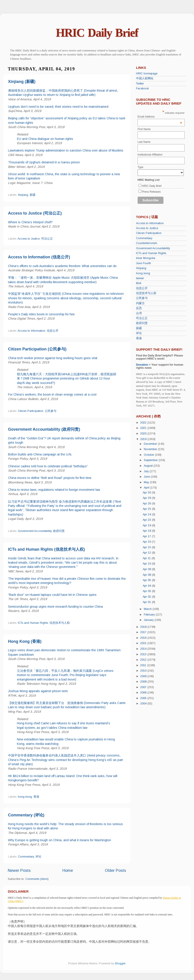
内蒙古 (140, 303)
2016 (143, 637)
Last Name (144, 141)
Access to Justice (29, 238)
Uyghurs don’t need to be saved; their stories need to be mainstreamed (58, 106)
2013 (143, 654)
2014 (143, 648)
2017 (143, 632)
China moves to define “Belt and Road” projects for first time (49, 478)
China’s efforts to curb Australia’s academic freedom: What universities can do (62, 266)
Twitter (140, 83)
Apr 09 (147, 569)
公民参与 (50, 411)
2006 (143, 692)
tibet (138, 283)
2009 (143, 676)
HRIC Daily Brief (97, 32)
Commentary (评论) (26, 815)
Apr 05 (147, 580)
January (149, 620)
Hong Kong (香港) (24, 641)
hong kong (25, 796)
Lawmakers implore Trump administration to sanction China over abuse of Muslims (65, 150)
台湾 (139, 313)
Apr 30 (147, 492)
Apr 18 (147, 530)
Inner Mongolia (145, 258)
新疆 (32, 194)
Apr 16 (147, 541)
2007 (143, 687)
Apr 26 (147, 503)
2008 (143, 681)
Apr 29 (147, 497)
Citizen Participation (30, 411)
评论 (38, 856)
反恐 (139, 308)
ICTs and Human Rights (33, 622)
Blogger (120, 963)
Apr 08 (147, 574)
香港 (36, 796)
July (147, 471)
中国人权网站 (144, 78)
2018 (143, 626)
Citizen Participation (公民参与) (37, 349)
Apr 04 (147, 585)
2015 (143, 643)
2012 (143, 659)
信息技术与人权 (60, 622)
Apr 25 (147, 508)
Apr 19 (147, 525)
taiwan (140, 278)
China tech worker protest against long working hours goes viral (52, 358)
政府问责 (59, 531)
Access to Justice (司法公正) (35, 213)
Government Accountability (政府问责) (44, 429)
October (149, 454)
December (151, 443)
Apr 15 (147, 547)
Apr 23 (147, 519)
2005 (143, 698)
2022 (143, 422)
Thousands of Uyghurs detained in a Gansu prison (44, 162)
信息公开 (52, 330)
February (150, 614)
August (148, 465)
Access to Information (31, 330)
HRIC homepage (146, 73)
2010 (143, 670)
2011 (143, 665)
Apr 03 (147, 591)
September (151, 460)
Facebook (142, 88)
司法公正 (47, 238)
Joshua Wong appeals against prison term (38, 691)
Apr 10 (147, 563)
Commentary (26, 856)
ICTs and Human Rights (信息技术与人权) (46, 549)
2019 (143, 439)
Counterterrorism (146, 243)
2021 (143, 428)
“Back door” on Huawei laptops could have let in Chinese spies (52, 594)
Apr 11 (147, 558)
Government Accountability (35, 531)
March (148, 609)
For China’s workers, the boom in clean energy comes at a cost (52, 394)
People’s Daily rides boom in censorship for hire (41, 314)
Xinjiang (23, 194)
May (147, 482)
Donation (142, 364)
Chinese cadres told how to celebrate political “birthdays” (48, 466)
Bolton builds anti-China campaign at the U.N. (40, 454)
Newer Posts (19, 870)
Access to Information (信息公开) (39, 257)
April (147, 487)
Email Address (160, 116)
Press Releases (151, 191)
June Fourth (143, 263)
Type (140, 167)
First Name (144, 129)
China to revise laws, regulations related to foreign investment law (54, 489)
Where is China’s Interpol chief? (30, 222)
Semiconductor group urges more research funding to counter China (55, 606)
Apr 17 (147, 536)
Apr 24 (147, 514)
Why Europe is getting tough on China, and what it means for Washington (59, 840)
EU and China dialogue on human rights (45, 139)
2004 (143, 703)
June (147, 476)
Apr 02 (147, 596)
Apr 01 (147, 602)
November (151, 449)
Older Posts (115, 870)
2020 (143, 433)
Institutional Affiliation (150, 154)
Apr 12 (147, 552)
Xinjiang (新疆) (21, 81)
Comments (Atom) (37, 879)
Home (67, 870)
